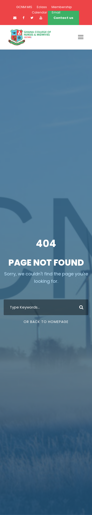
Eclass (42, 7)
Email (56, 12)
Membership (62, 7)
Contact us (63, 17)
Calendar (39, 12)
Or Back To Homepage (46, 321)
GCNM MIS (24, 7)
